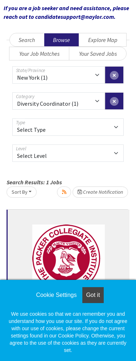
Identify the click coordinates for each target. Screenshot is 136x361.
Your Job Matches (39, 53)
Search (26, 39)
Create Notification (100, 192)
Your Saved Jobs (98, 53)
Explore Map (103, 39)
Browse (61, 39)
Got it (93, 295)
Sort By (20, 192)
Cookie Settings (56, 295)
